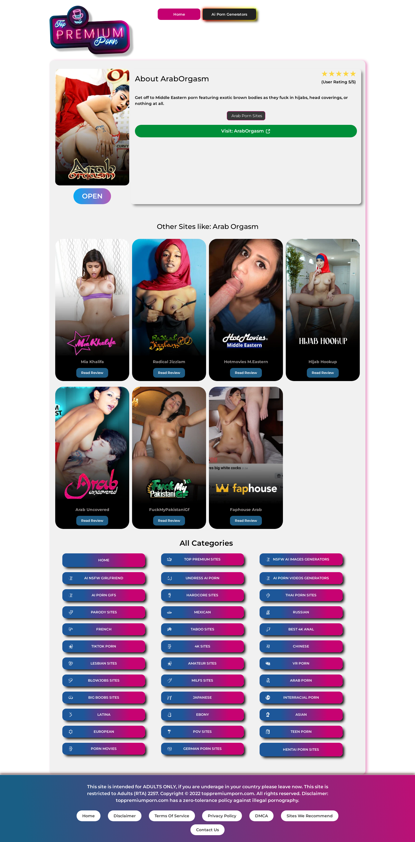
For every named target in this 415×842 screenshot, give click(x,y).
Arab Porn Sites (246, 115)
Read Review (92, 373)
